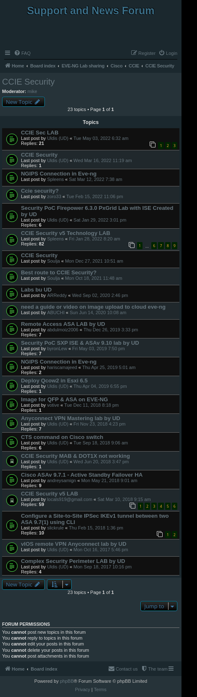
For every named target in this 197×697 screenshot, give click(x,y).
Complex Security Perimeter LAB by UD (73, 561)
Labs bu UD (36, 290)
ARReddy (57, 295)
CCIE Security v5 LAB (49, 493)
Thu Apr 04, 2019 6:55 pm (100, 386)
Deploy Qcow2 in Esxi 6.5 (54, 380)
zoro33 (54, 196)
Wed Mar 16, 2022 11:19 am (102, 160)
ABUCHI (56, 312)
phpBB (67, 681)
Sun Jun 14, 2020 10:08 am (98, 312)
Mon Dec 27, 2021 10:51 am (94, 260)
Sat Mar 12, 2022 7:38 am (95, 179)
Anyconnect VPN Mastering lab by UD (70, 418)
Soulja (53, 260)
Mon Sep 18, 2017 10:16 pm (102, 566)
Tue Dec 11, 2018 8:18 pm (91, 405)
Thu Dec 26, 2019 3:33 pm (110, 329)
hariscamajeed (62, 367)
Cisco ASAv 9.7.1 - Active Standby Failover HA (82, 475)
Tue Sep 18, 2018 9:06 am (100, 442)
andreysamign (61, 480)
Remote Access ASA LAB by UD (63, 324)
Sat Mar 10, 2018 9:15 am (123, 499)
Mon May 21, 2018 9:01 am (109, 480)
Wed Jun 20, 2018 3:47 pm (101, 461)
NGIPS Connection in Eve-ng (58, 173)
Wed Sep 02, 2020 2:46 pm (100, 295)
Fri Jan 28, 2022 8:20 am (94, 238)
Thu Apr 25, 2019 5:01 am (108, 367)
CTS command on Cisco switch (62, 437)
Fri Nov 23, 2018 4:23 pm (99, 423)
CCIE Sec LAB (39, 132)
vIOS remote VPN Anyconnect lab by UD (74, 544)
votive (53, 405)
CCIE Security (28, 81)
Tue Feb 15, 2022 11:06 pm (94, 196)
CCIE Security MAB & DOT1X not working (75, 456)
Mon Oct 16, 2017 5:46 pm (100, 549)
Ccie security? (40, 191)
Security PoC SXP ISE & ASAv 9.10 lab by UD (80, 343)
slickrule (55, 527)
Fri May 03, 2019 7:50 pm (98, 348)
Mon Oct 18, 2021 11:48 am (93, 278)
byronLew (57, 348)
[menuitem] (22, 53)
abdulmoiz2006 (62, 329)
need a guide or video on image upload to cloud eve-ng (93, 307)
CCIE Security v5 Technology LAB (65, 233)
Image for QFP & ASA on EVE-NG (64, 399)
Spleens (55, 179)
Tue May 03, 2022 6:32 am (100, 138)
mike (32, 91)
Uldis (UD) (57, 138)
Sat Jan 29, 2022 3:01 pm (99, 219)
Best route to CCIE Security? (58, 272)
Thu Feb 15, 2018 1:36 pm (96, 527)
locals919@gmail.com (69, 499)
